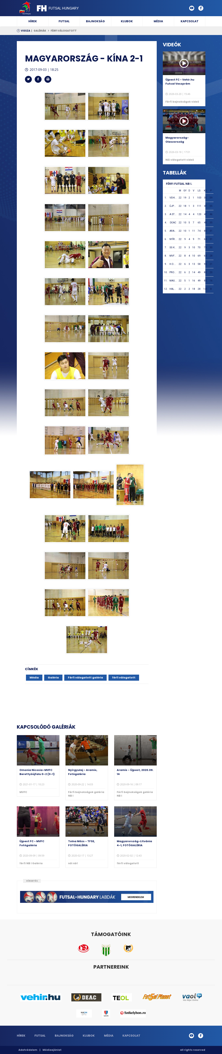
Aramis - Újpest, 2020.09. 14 (135, 772)
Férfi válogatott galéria (85, 677)
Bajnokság (95, 21)
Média (158, 21)
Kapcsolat (189, 21)
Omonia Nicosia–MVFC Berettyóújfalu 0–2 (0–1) (37, 772)
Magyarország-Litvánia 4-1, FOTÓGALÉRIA (134, 843)
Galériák (40, 30)
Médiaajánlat (52, 1050)
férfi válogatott (64, 30)
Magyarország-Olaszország (177, 140)
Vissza (25, 30)
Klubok (127, 21)
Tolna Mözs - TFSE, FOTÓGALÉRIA (81, 843)
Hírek (32, 21)
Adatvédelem (27, 1050)
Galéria (53, 677)
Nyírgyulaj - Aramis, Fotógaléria (82, 772)
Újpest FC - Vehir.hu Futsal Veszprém (179, 82)
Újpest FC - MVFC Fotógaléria (31, 843)
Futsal (64, 21)
